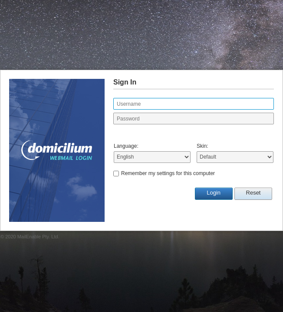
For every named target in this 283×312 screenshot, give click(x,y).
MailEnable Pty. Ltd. (38, 236)
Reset (253, 192)
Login (213, 192)
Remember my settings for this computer (168, 173)
